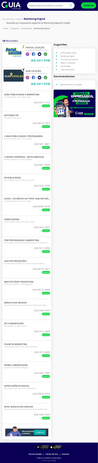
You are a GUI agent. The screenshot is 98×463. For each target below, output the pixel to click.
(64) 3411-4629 (42, 352)
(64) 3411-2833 (42, 331)
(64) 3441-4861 (42, 144)
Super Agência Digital (16, 385)
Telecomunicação (67, 69)
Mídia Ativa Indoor (15, 302)
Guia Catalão (33, 71)
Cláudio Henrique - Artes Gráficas (24, 157)
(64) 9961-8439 (42, 164)
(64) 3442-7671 (42, 227)
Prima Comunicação (16, 365)
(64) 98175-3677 (41, 269)
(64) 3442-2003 (42, 310)
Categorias (89, 5)
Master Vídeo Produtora (19, 281)
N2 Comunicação (14, 323)
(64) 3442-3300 (42, 185)
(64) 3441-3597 (42, 373)
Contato (65, 454)
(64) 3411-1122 (42, 102)
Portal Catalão (35, 47)
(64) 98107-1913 (41, 123)
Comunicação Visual (68, 52)
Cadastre (39, 432)
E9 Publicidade (12, 177)
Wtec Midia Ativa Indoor (18, 406)
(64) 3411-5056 (42, 248)
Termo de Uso (51, 454)
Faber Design (11, 219)
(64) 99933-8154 (41, 393)
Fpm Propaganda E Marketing (21, 240)
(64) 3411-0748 (40, 60)
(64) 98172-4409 (41, 289)
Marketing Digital (42, 28)
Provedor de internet (69, 59)
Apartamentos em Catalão (71, 84)
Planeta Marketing (15, 344)
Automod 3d (11, 115)
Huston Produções (15, 261)
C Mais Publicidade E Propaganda (23, 136)
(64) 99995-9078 (41, 206)
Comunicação (26, 28)
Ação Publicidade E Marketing (21, 94)
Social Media (65, 66)
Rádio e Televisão (67, 63)
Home (5, 28)
